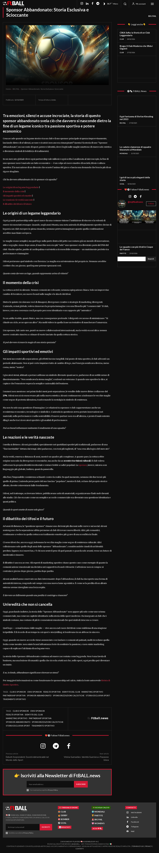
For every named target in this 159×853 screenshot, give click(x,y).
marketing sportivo (92, 692)
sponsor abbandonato (39, 695)
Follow (151, 204)
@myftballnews (135, 202)
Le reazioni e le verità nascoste (18, 200)
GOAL (122, 184)
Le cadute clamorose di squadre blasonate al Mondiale (135, 148)
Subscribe (81, 784)
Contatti (80, 849)
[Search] (151, 259)
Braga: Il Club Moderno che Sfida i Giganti (136, 47)
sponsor (83, 465)
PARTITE (123, 253)
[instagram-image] (124, 216)
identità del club (71, 692)
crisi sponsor (34, 692)
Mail (132, 831)
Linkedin (134, 817)
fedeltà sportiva (52, 692)
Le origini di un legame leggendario (21, 187)
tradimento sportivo (14, 699)
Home (8, 89)
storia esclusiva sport (98, 695)
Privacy (148, 846)
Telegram (134, 827)
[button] (125, 4)
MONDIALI (124, 153)
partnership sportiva (14, 695)
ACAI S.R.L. (76, 844)
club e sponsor (18, 692)
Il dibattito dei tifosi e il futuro (17, 204)
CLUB (122, 39)
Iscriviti (46, 827)
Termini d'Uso (138, 846)
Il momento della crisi (13, 191)
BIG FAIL (152, 16)
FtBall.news (99, 718)
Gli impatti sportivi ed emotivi (17, 195)
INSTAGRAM (136, 813)
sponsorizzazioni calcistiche (68, 695)
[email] (50, 784)
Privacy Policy (53, 790)
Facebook (135, 822)
